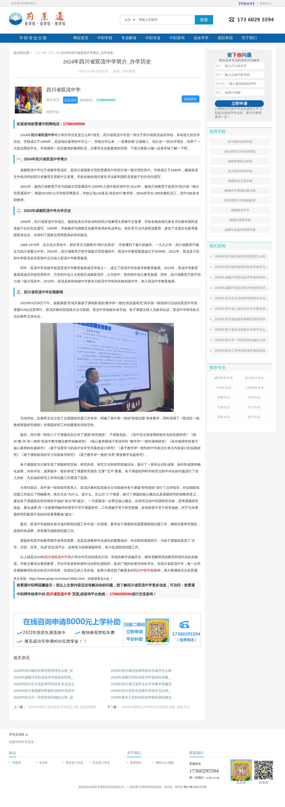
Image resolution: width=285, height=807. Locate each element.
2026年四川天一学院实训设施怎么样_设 (43, 697)
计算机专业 (223, 387)
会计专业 (254, 407)
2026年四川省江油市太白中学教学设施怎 (141, 684)
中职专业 (153, 38)
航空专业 (254, 417)
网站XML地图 (165, 762)
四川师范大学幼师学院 (240, 151)
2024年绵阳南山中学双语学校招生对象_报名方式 (155, 707)
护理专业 (254, 397)
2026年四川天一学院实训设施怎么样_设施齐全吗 (249, 340)
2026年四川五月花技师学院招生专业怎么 (44, 684)
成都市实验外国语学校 (240, 229)
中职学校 (104, 38)
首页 (38, 52)
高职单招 (225, 38)
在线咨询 (190, 99)
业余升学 (201, 38)
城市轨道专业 (223, 378)
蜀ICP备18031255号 (194, 787)
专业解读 (128, 38)
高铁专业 (223, 417)
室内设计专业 (254, 378)
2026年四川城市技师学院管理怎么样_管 (43, 670)
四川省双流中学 (63, 90)
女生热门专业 (101, 762)
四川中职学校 (144, 570)
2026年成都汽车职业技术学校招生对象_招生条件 (249, 288)
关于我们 (249, 38)
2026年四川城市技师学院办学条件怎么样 (141, 670)
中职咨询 (177, 38)
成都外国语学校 (240, 220)
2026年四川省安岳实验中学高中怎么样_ (140, 690)
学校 (51, 52)
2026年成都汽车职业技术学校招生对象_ (140, 677)
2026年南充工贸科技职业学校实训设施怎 (141, 697)
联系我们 (136, 762)
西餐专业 (223, 397)
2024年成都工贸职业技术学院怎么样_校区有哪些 (62, 707)
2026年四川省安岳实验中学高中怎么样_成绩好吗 (249, 329)
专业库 (43, 762)
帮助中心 (266, 3)
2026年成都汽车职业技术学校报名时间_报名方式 (249, 277)
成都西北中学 (240, 210)
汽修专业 (223, 407)
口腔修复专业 (254, 387)
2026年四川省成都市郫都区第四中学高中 (44, 690)
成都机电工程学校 (240, 181)
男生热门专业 (74, 762)
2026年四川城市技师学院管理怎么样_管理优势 (247, 256)
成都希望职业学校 (240, 161)
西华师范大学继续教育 (240, 200)
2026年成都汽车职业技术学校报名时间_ (43, 677)
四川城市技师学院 (240, 141)
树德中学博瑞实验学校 (240, 190)
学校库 (16, 762)
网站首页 (80, 38)
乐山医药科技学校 (240, 171)
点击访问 (70, 100)
